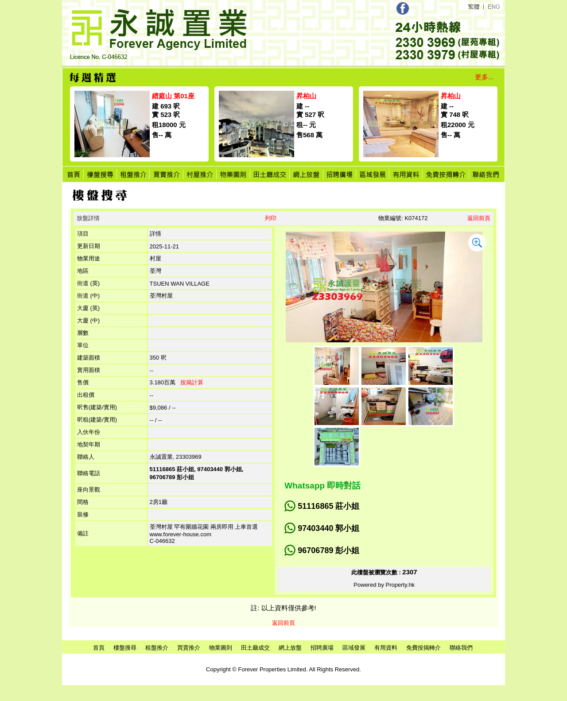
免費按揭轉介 (423, 647)
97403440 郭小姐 (328, 528)
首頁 (99, 647)
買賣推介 (188, 647)
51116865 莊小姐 (328, 506)
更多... (484, 77)
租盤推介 (156, 647)
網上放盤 (290, 647)
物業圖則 (220, 647)
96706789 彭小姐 (328, 550)
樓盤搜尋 (124, 647)
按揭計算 (191, 382)
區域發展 (353, 647)
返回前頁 (478, 218)
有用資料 (385, 647)
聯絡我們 (461, 647)
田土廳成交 (255, 647)
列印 (270, 218)
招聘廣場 (322, 647)
